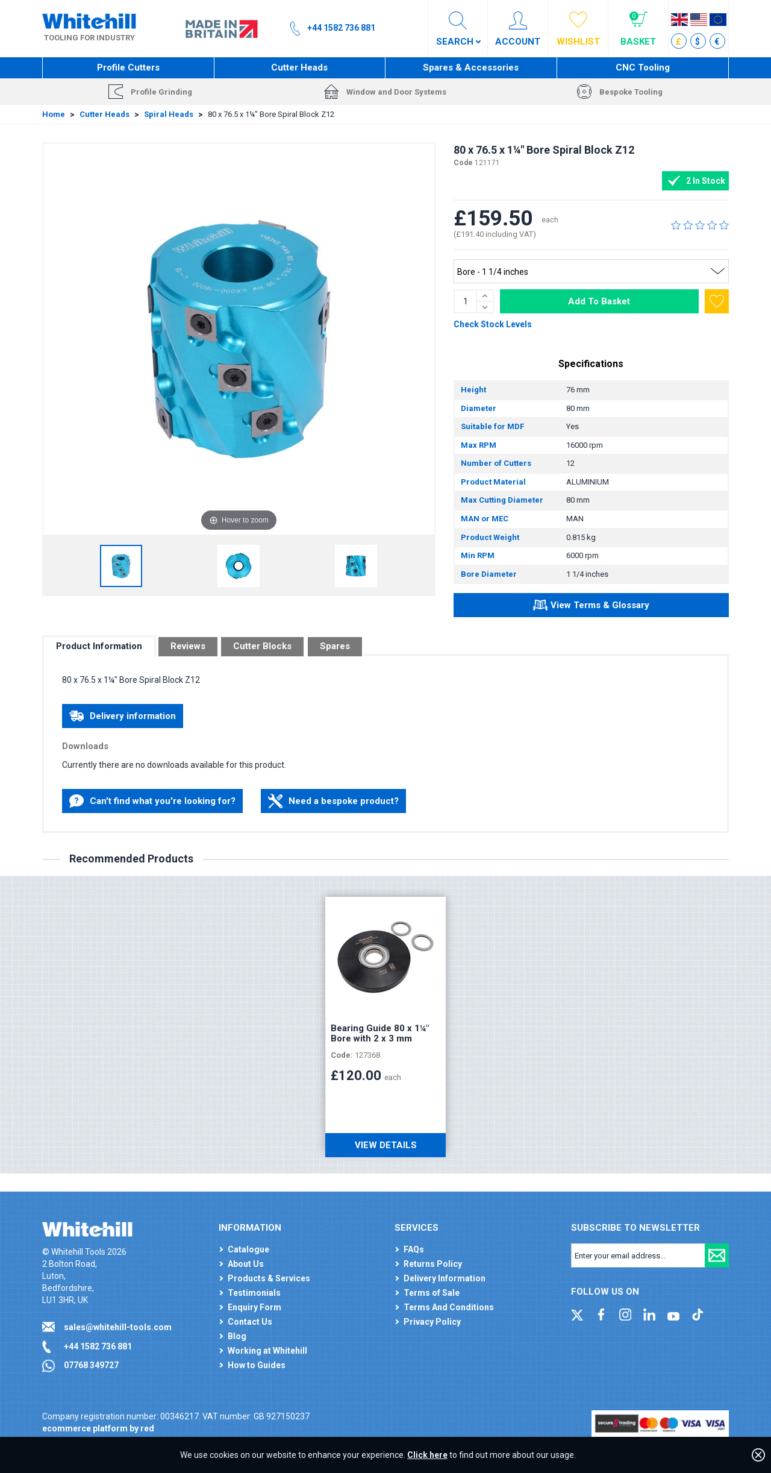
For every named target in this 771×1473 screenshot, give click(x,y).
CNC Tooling (643, 67)
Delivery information (122, 716)
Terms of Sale (432, 1293)
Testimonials (254, 1293)
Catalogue (248, 1249)
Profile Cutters (128, 67)
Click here (427, 1455)
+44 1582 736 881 (98, 1346)
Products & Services (269, 1278)
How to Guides (257, 1365)
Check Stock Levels (493, 324)
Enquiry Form (254, 1307)
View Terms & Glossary (591, 607)
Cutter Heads (299, 67)
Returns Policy (433, 1264)
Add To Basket (599, 301)
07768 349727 (91, 1365)
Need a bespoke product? (333, 801)
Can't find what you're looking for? (152, 801)
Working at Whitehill (267, 1350)
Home (53, 114)
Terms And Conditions (449, 1307)
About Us (246, 1264)
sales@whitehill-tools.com (118, 1327)
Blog (237, 1336)
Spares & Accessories (471, 67)
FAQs (414, 1249)
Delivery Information (444, 1278)
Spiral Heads (168, 114)
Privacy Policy (432, 1322)
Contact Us (250, 1322)
